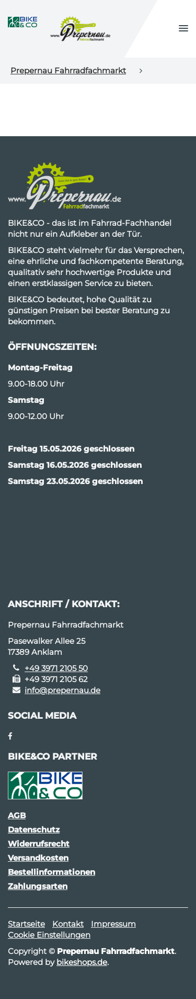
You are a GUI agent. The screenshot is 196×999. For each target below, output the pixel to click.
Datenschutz (34, 830)
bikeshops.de (81, 962)
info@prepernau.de (62, 690)
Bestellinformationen (51, 872)
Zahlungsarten (37, 886)
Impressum (113, 924)
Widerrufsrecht (39, 844)
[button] (183, 28)
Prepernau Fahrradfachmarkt (68, 70)
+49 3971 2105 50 (56, 668)
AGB (17, 815)
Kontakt (68, 924)
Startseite (26, 924)
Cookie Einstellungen (49, 935)
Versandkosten (38, 858)
